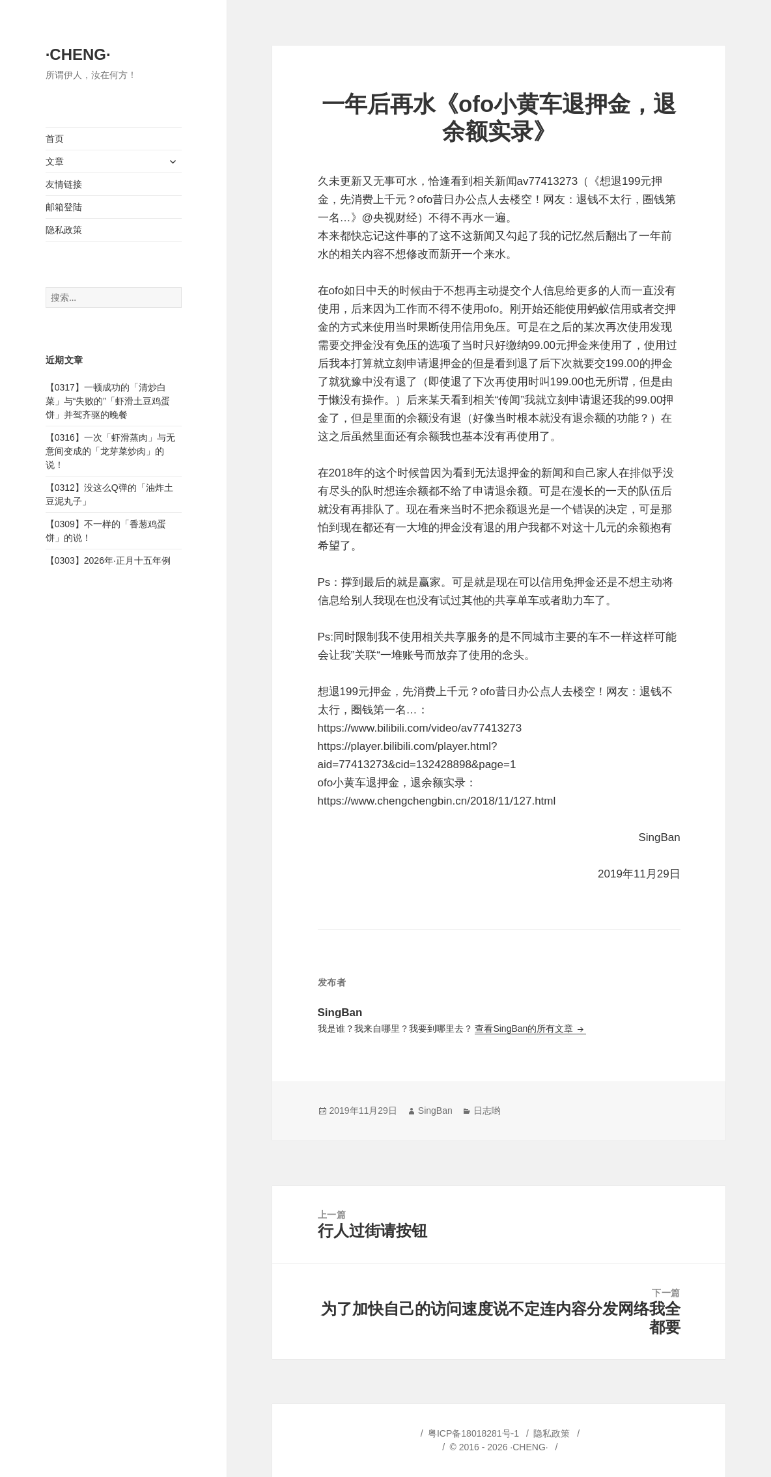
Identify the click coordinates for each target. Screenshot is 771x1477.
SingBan (435, 1110)
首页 (55, 138)
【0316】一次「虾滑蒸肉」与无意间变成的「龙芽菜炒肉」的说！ (110, 451)
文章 (55, 161)
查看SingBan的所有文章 (525, 1028)
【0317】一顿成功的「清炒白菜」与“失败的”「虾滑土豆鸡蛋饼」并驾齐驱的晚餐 (108, 401)
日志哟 (487, 1110)
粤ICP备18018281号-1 (473, 1433)
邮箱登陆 (64, 207)
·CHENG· (78, 54)
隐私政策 (64, 230)
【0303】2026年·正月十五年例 (108, 560)
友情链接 (64, 184)
